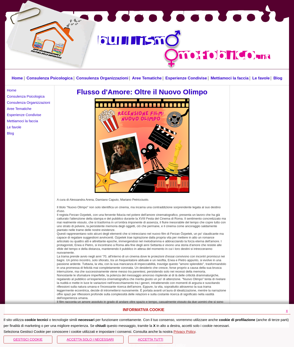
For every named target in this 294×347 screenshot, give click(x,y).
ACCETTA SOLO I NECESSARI (90, 339)
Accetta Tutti (150, 339)
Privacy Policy (184, 332)
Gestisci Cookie (28, 339)
